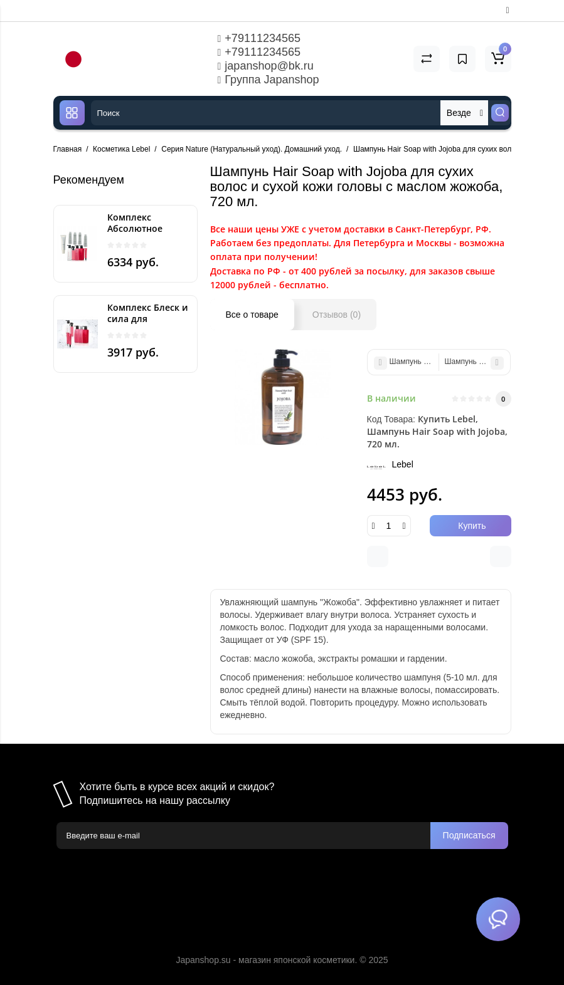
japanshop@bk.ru (266, 66)
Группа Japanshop (268, 79)
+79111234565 (259, 38)
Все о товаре (252, 315)
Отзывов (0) (336, 315)
